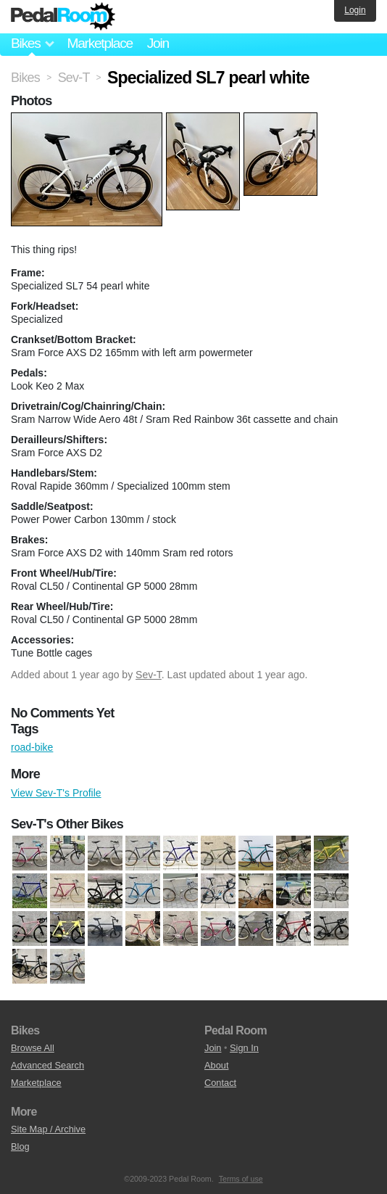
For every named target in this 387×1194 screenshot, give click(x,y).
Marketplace (99, 43)
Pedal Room (63, 16)
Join (158, 43)
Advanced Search (47, 1065)
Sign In (244, 1047)
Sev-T (149, 674)
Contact (220, 1082)
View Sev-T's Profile (56, 793)
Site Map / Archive (48, 1129)
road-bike (32, 747)
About (216, 1065)
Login (354, 10)
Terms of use (241, 1178)
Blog (20, 1146)
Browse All (32, 1047)
